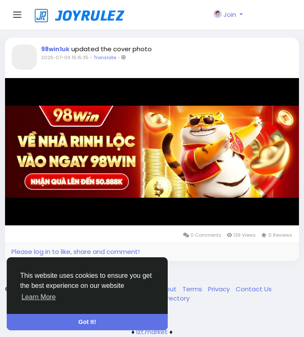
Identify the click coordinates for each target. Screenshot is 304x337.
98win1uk (55, 49)
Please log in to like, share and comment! (75, 251)
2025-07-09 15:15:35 (64, 57)
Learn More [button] (38, 296)
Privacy (219, 289)
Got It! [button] (87, 322)
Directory (175, 298)
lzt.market (152, 331)
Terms (193, 289)
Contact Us (254, 289)
